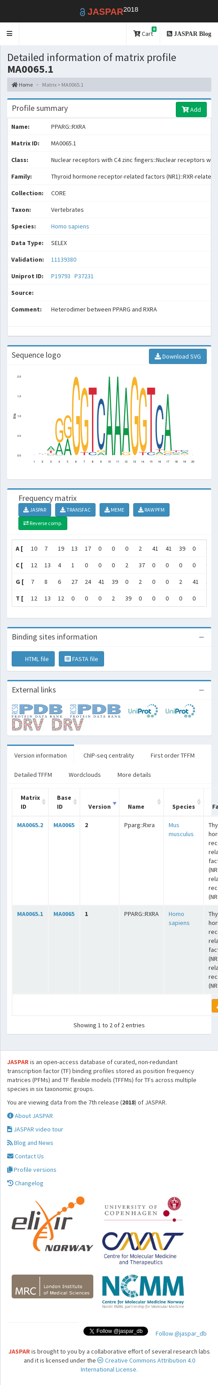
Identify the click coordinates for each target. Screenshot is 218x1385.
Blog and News (30, 1143)
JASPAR (34, 509)
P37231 (84, 276)
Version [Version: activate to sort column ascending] (99, 806)
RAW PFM (151, 509)
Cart (145, 32)
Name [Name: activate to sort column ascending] (136, 806)
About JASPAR (30, 1116)
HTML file (33, 659)
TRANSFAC (75, 509)
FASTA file (81, 659)
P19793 (61, 276)
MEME (114, 509)
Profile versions (32, 1170)
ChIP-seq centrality (108, 755)
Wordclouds (85, 775)
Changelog (25, 1183)
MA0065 (63, 825)
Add (191, 109)
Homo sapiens (70, 226)
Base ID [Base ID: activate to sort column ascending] (64, 802)
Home (22, 84)
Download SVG (178, 356)
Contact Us (25, 1156)
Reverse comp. (42, 523)
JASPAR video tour (35, 1129)
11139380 (63, 259)
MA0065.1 (30, 914)
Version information (40, 755)
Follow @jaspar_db (181, 1333)
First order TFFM (173, 755)
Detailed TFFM (33, 775)
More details (134, 775)
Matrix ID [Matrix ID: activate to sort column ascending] (30, 802)
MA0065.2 (30, 825)
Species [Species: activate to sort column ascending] (183, 806)
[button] (9, 33)
